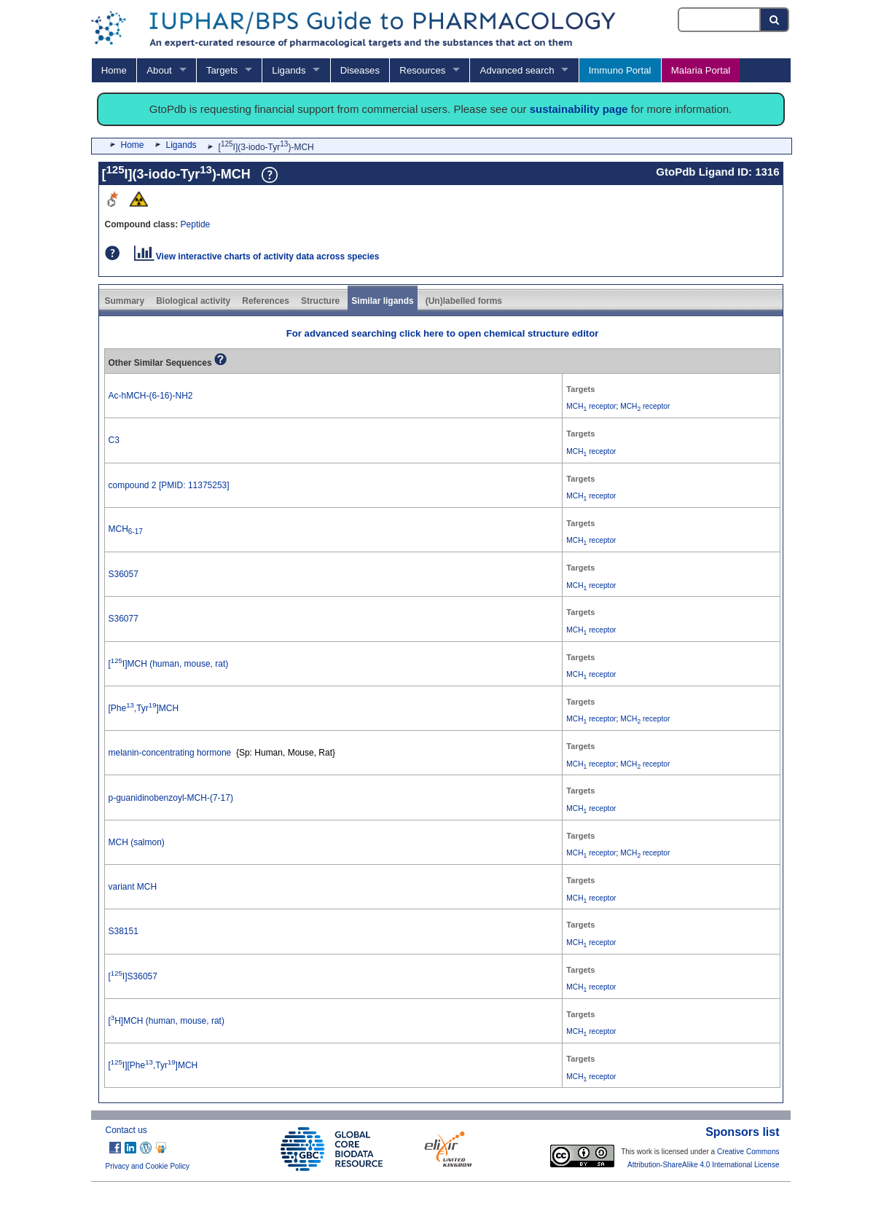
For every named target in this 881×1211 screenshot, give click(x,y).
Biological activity (193, 301)
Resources (422, 70)
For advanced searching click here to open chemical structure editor (442, 333)
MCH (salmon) (137, 842)
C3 (114, 440)
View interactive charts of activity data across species (257, 256)
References (265, 301)
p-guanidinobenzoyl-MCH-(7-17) (171, 798)
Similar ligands (382, 301)
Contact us (126, 1130)
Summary (125, 301)
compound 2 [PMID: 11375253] (169, 485)
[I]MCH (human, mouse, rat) (169, 664)
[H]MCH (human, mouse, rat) (166, 1021)
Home (114, 70)
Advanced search (517, 70)
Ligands (288, 70)
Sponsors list (742, 1132)
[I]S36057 (133, 976)
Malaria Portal (700, 70)
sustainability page (579, 109)
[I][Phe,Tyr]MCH (153, 1065)
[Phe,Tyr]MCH (144, 708)
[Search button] (775, 19)
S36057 (123, 574)
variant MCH (133, 887)
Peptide (196, 224)
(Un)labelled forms (464, 301)
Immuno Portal (620, 70)
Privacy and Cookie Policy (148, 1166)
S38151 (123, 931)
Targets (222, 70)
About (158, 70)
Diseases (360, 70)
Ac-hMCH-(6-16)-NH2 (151, 396)
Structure (320, 301)
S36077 (123, 619)
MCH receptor (591, 406)
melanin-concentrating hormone (170, 753)
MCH (126, 529)
